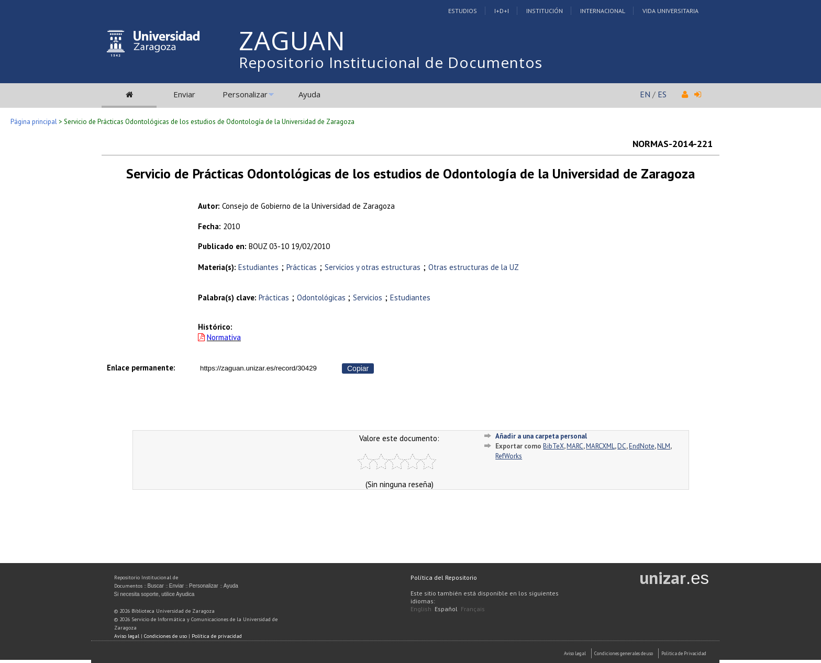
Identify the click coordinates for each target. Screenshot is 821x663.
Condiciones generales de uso (623, 653)
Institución (544, 11)
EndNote (641, 446)
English (420, 609)
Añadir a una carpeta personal (541, 436)
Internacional (602, 11)
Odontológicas (322, 297)
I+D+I (501, 11)
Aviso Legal (575, 653)
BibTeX (553, 446)
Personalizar (245, 94)
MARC (575, 446)
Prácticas (301, 267)
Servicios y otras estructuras (372, 267)
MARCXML (600, 446)
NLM (663, 446)
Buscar (156, 586)
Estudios (462, 11)
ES (662, 94)
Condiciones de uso (165, 636)
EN (645, 94)
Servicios (367, 297)
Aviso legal (126, 636)
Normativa (224, 337)
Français (473, 609)
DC (621, 446)
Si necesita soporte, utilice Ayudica (154, 594)
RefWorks (508, 456)
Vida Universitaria (670, 11)
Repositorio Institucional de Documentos (390, 62)
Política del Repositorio (443, 577)
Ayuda (309, 94)
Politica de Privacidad (683, 653)
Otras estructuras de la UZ (473, 267)
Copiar (358, 368)
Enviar (184, 94)
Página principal (33, 121)
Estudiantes (258, 267)
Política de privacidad (217, 636)
